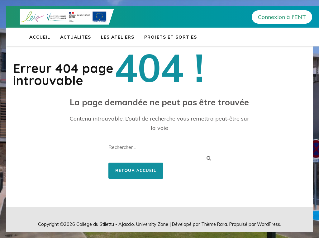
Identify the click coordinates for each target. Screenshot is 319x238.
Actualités (75, 37)
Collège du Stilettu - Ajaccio (105, 224)
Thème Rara (214, 224)
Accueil (39, 37)
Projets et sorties (170, 37)
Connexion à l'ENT (282, 17)
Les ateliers (117, 37)
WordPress (268, 224)
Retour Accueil (135, 170)
